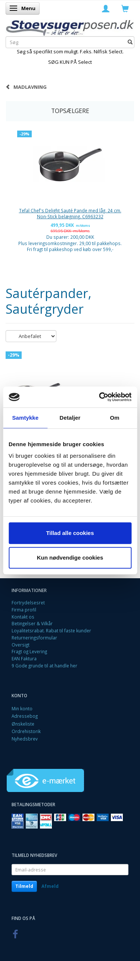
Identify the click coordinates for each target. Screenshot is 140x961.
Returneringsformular (34, 638)
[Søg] (130, 42)
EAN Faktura (24, 658)
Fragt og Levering (29, 651)
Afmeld (50, 886)
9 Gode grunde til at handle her (44, 666)
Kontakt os (23, 617)
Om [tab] (114, 417)
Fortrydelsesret (28, 602)
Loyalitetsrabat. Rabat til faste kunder (51, 630)
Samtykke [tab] (25, 417)
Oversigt (20, 645)
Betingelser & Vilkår (32, 623)
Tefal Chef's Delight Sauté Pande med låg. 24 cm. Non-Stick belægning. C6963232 (70, 213)
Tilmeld (24, 886)
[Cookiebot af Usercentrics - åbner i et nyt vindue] (99, 397)
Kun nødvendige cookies (70, 557)
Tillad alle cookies (70, 533)
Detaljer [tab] (70, 417)
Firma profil (24, 610)
